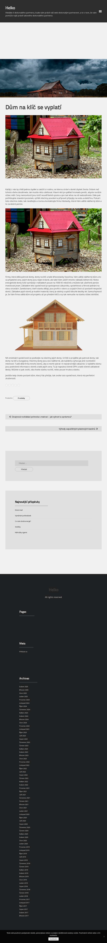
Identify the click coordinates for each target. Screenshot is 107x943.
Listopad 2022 (24, 765)
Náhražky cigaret (21, 532)
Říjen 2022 (23, 768)
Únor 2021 (23, 808)
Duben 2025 (23, 686)
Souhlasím (53, 939)
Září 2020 (22, 821)
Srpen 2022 (23, 775)
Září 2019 (22, 857)
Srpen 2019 (23, 860)
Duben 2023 (23, 752)
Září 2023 (22, 736)
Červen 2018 (23, 893)
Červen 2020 (23, 831)
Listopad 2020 (24, 814)
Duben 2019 (23, 873)
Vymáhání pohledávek (23, 516)
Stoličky (18, 527)
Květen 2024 (23, 713)
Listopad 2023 (24, 729)
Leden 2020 (23, 844)
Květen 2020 (23, 834)
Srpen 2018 (23, 886)
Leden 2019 (23, 883)
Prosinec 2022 (24, 762)
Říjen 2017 (23, 906)
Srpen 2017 (23, 909)
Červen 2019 (23, 866)
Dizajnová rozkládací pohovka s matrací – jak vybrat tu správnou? (42, 416)
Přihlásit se (23, 652)
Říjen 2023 (23, 732)
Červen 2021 (23, 801)
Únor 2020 (23, 840)
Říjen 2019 (23, 853)
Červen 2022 (23, 778)
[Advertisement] (53, 41)
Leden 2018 (23, 896)
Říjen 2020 (23, 818)
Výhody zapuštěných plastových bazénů (77, 429)
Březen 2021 (23, 804)
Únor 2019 (23, 880)
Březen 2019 (23, 876)
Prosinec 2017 (24, 899)
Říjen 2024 (23, 706)
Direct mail (19, 510)
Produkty (21, 398)
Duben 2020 (23, 837)
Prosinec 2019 (24, 847)
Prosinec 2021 (24, 788)
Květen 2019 (23, 870)
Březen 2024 (23, 719)
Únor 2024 (23, 723)
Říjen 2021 (23, 791)
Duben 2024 (23, 716)
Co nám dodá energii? (23, 521)
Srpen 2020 (23, 824)
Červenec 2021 (24, 798)
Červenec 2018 (24, 889)
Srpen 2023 (23, 739)
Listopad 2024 (24, 703)
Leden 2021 (23, 811)
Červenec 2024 (24, 709)
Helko (10, 8)
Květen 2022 (23, 781)
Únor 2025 (23, 693)
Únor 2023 (23, 759)
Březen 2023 (23, 755)
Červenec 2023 (24, 742)
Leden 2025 (23, 696)
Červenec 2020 (24, 827)
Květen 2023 (23, 749)
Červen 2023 (23, 745)
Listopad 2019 (24, 850)
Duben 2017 (23, 912)
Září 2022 (22, 772)
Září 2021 (22, 795)
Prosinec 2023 (24, 726)
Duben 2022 (23, 785)
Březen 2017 (23, 916)
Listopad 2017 (24, 903)
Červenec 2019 (24, 863)
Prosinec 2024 (24, 700)
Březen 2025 (23, 690)
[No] (104, 936)
